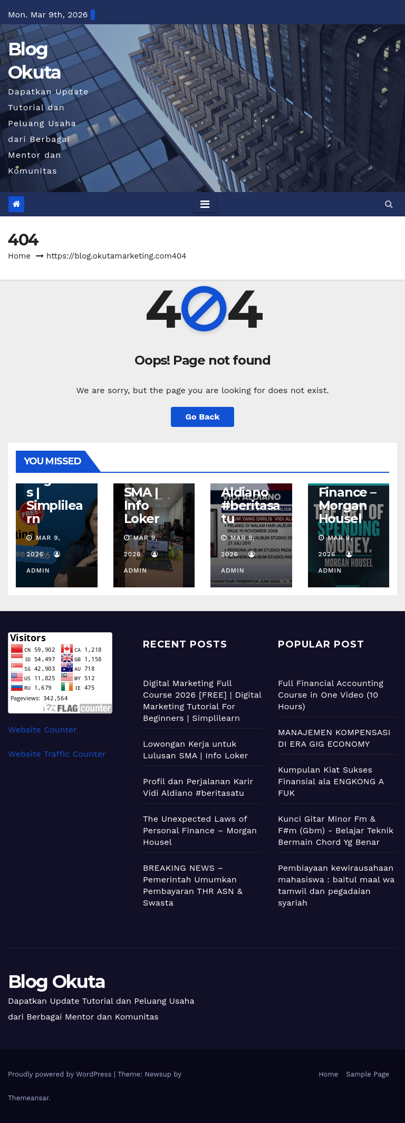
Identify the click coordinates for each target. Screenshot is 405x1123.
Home (19, 256)
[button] (389, 204)
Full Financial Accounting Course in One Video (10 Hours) (330, 694)
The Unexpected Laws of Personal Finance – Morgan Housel (200, 830)
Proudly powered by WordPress (61, 1074)
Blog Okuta (56, 981)
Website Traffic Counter (57, 754)
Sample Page (367, 1074)
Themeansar (28, 1098)
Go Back (203, 417)
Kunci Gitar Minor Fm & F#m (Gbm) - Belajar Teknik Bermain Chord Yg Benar (335, 830)
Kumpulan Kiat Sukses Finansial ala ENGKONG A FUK (331, 781)
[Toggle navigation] (205, 204)
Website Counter (42, 730)
